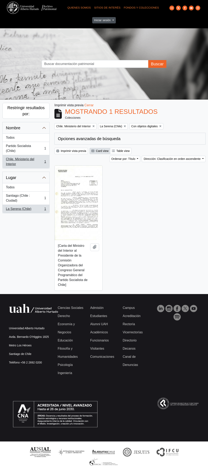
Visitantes (97, 348)
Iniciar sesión (103, 20)
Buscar (157, 64)
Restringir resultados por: (25, 110)
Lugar (11, 177)
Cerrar (89, 105)
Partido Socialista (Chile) (26, 148)
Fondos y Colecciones (141, 7)
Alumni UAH (99, 324)
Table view (121, 151)
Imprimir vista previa (71, 151)
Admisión (97, 308)
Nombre (13, 128)
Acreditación (132, 316)
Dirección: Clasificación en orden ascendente (172, 158)
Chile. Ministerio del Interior (26, 161)
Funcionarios (99, 340)
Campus (129, 308)
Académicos (99, 332)
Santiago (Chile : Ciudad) (26, 198)
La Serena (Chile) (26, 209)
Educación (65, 340)
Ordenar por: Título (123, 158)
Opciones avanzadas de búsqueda (89, 138)
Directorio (129, 340)
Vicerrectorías (133, 332)
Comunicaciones (102, 356)
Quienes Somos (79, 7)
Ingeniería (65, 373)
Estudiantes (98, 316)
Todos (10, 137)
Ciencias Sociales (70, 308)
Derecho (64, 316)
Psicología (65, 365)
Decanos (129, 348)
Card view (99, 151)
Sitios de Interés (107, 7)
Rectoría (129, 324)
